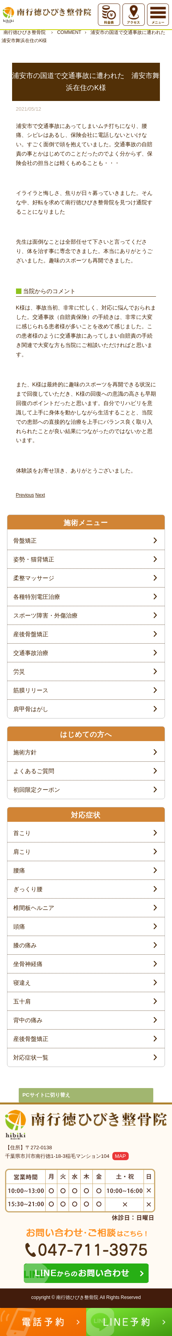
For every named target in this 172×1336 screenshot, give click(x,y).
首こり (22, 833)
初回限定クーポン (36, 789)
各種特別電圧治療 (36, 596)
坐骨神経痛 (28, 964)
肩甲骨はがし (30, 709)
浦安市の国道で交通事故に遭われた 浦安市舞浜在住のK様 (86, 36)
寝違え (22, 982)
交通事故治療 (30, 652)
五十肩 (22, 1001)
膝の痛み (25, 945)
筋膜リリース (30, 690)
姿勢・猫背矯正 (33, 559)
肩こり (22, 851)
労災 (19, 671)
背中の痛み (28, 1020)
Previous (25, 495)
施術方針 (25, 752)
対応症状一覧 (30, 1057)
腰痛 (19, 870)
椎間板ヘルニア (33, 907)
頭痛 (19, 926)
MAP (120, 1156)
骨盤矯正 (25, 540)
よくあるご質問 (33, 771)
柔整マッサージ (33, 578)
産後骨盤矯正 (30, 634)
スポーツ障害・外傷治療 (45, 615)
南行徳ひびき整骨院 (25, 32)
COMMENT (69, 32)
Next (40, 495)
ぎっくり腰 (28, 889)
